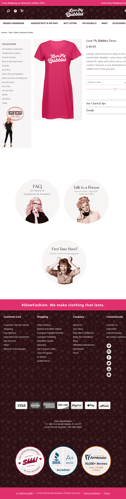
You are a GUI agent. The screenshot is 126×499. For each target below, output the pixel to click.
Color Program (44, 352)
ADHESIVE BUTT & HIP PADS (44, 23)
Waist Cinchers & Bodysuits (14, 78)
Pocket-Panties (9, 57)
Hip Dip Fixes (8, 82)
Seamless (6, 98)
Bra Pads (6, 86)
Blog (75, 340)
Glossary (41, 344)
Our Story (78, 328)
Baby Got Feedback (83, 336)
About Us (78, 324)
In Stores (41, 356)
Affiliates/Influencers (84, 344)
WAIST (105, 23)
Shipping (8, 328)
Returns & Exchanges (15, 348)
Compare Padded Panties (50, 332)
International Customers (16, 336)
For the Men (7, 90)
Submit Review (114, 332)
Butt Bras (6, 69)
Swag (4, 103)
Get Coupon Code (46, 348)
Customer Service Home (16, 324)
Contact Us (112, 324)
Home (4, 32)
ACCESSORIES (119, 23)
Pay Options (10, 332)
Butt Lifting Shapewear (12, 74)
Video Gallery (44, 324)
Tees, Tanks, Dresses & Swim (21, 32)
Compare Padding (46, 336)
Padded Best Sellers (11, 53)
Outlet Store (43, 360)
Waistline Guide (45, 340)
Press (76, 352)
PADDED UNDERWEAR (13, 23)
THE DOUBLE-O (89, 23)
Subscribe (111, 328)
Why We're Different (83, 332)
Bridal (5, 94)
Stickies (5, 65)
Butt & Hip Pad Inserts (12, 61)
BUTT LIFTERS (70, 23)
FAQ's (6, 344)
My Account (10, 340)
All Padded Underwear (12, 49)
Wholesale (78, 348)
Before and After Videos (49, 328)
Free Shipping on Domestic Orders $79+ (23, 3)
